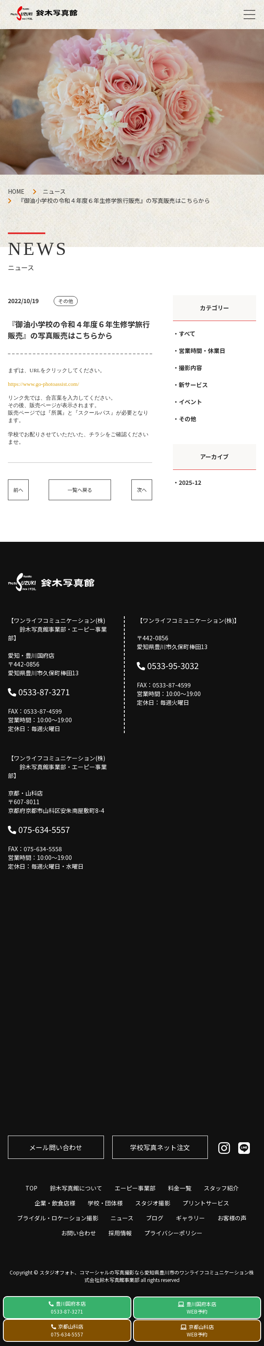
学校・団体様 (105, 1203)
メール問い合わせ (55, 1147)
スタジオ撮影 (152, 1203)
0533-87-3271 (44, 692)
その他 (187, 419)
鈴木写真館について (76, 1188)
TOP (31, 1188)
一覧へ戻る (79, 489)
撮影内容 (190, 367)
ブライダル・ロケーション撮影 (57, 1218)
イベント (190, 402)
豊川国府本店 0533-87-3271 (68, 1307)
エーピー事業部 (135, 1188)
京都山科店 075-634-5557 (67, 1330)
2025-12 (190, 482)
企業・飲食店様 (55, 1203)
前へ (18, 489)
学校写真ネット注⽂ (160, 1147)
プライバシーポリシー (173, 1233)
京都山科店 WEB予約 (200, 1330)
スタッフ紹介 (221, 1188)
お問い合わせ (78, 1233)
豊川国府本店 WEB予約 (201, 1307)
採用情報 (120, 1233)
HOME (16, 191)
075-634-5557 (44, 829)
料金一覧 (179, 1188)
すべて (187, 333)
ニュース (54, 191)
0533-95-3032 (173, 665)
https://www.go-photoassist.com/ (43, 384)
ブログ (154, 1218)
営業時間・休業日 (202, 350)
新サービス (193, 384)
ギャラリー (190, 1218)
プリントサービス (206, 1203)
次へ (142, 489)
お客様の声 (232, 1218)
